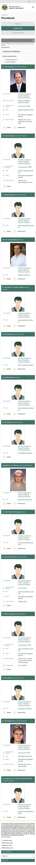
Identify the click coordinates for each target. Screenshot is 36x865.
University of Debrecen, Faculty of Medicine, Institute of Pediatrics (24, 95)
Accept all (5, 862)
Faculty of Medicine (10, 62)
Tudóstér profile (21, 127)
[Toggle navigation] (33, 7)
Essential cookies (8, 842)
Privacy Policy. (6, 837)
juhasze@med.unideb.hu (25, 708)
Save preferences (7, 854)
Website (9, 127)
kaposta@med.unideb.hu (25, 756)
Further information (6, 839)
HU (27, 1)
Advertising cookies (8, 850)
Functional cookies (8, 845)
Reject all (5, 858)
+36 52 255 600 (22, 645)
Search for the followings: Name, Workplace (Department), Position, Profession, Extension (17, 44)
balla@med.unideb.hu (24, 275)
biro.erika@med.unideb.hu (25, 453)
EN (29, 1)
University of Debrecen (11, 59)
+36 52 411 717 (22, 106)
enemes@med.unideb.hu (25, 499)
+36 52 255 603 (22, 167)
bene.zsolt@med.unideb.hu (25, 365)
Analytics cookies (8, 847)
